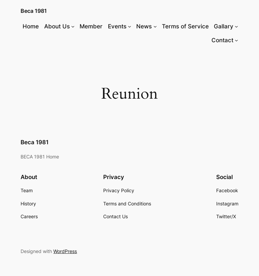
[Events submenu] (129, 26)
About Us (57, 26)
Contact (222, 40)
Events (117, 26)
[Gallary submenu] (236, 26)
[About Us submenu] (73, 26)
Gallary (223, 26)
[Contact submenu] (236, 40)
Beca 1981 (34, 10)
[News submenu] (155, 26)
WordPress (65, 251)
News (144, 26)
